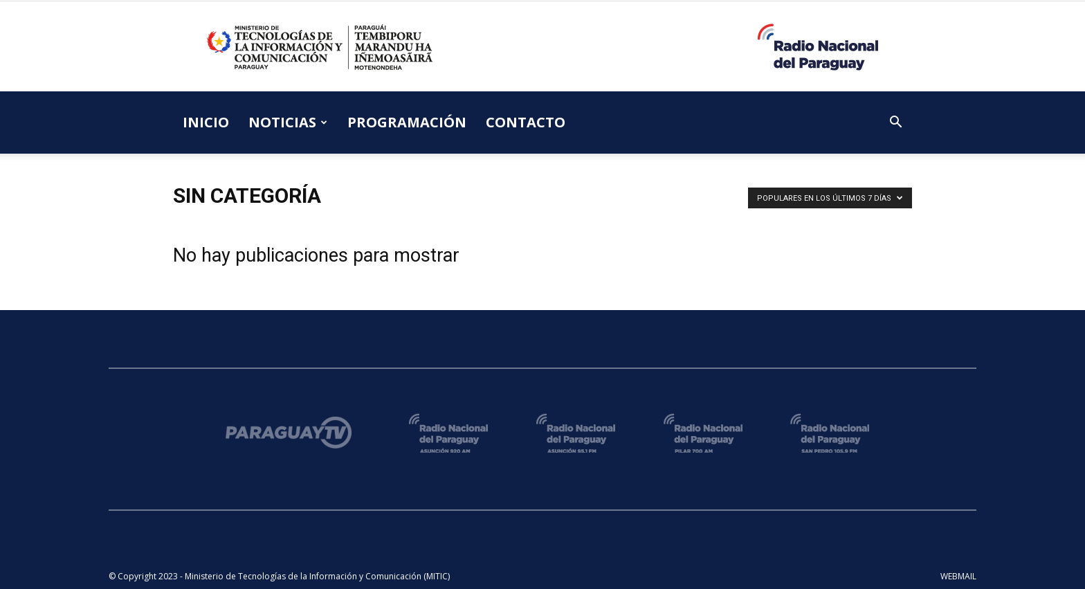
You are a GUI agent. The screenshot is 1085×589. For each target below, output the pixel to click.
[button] (895, 123)
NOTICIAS (287, 122)
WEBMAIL (958, 576)
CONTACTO (525, 122)
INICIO (206, 122)
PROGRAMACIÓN (406, 122)
